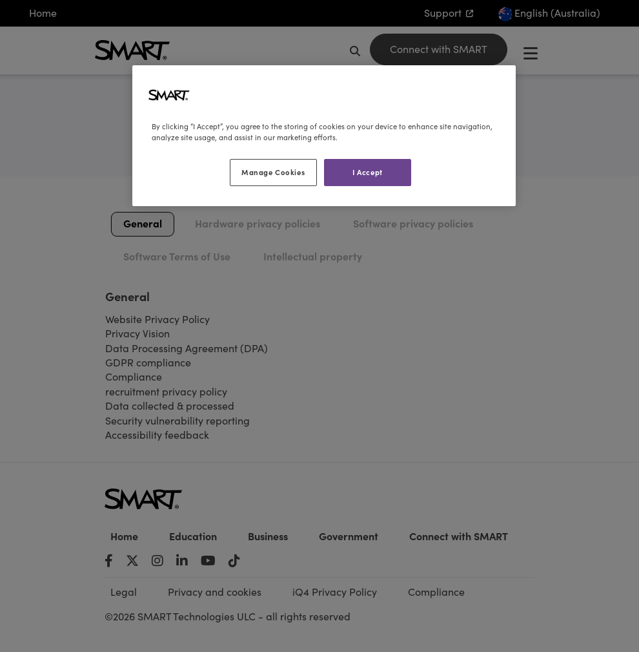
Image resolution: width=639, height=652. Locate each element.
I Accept (367, 172)
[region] (324, 135)
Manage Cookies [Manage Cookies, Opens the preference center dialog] (273, 172)
